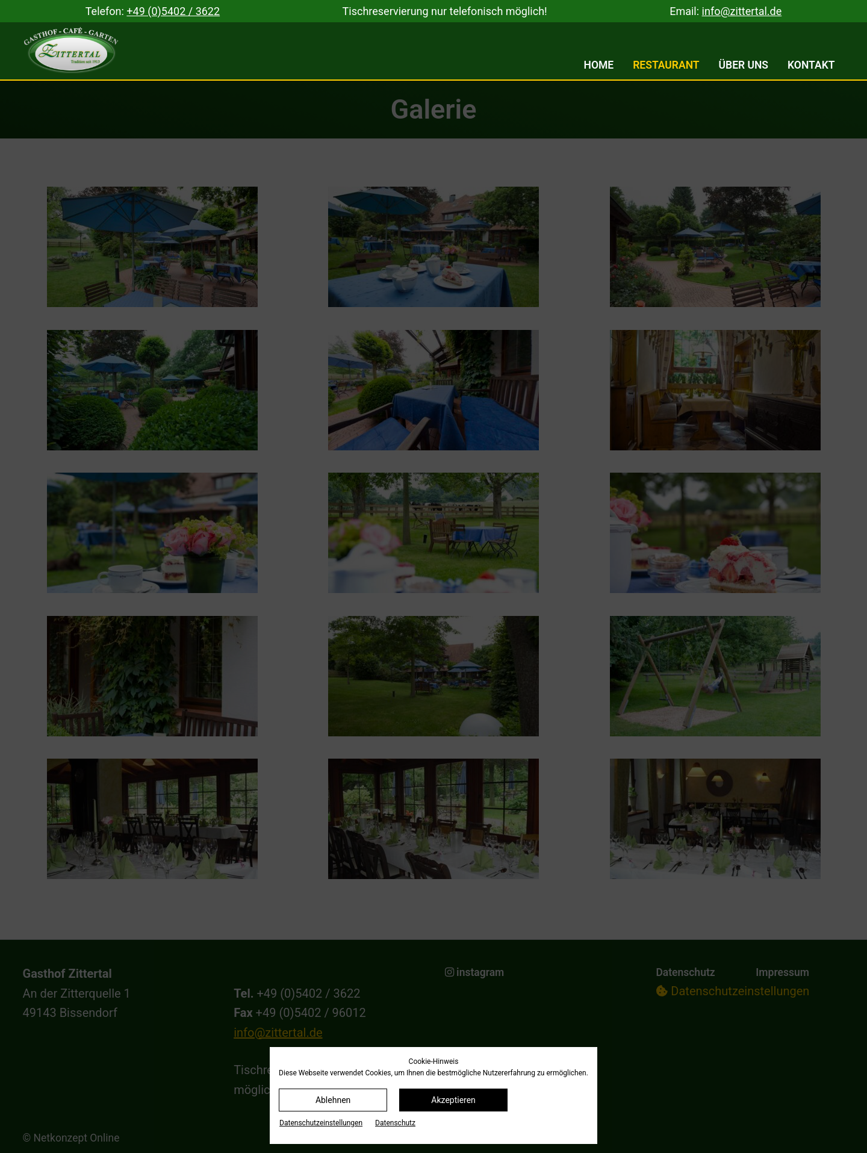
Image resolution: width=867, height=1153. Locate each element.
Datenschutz (395, 1123)
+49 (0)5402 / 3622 (173, 11)
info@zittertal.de (742, 11)
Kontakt (811, 65)
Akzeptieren (453, 1100)
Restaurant (666, 65)
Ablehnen (332, 1100)
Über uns (744, 65)
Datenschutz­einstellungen (320, 1123)
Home (599, 65)
